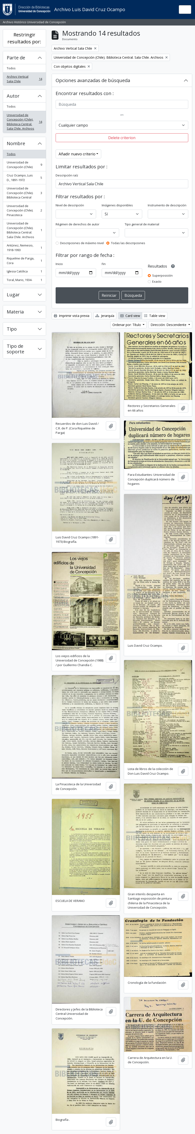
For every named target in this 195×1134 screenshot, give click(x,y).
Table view (154, 315)
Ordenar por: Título (127, 325)
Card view (130, 315)
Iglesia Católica (24, 272)
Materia (15, 312)
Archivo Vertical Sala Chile (24, 78)
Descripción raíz (67, 175)
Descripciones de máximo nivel (82, 243)
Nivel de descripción (70, 205)
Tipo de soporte (15, 349)
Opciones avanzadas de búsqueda (93, 80)
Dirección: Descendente (169, 325)
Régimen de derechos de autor (77, 224)
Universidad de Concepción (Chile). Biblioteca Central (24, 192)
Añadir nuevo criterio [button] (77, 154)
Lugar (13, 294)
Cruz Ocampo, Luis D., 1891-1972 (24, 177)
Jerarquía (104, 315)
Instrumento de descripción (167, 205)
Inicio (59, 264)
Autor (13, 96)
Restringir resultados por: (24, 38)
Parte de (16, 57)
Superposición (162, 275)
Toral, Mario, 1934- (24, 281)
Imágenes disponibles (117, 205)
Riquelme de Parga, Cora (24, 260)
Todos (11, 68)
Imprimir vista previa (71, 315)
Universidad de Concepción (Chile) (24, 164)
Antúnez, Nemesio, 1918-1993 (24, 247)
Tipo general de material (142, 224)
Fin (104, 264)
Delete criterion (121, 137)
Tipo (12, 329)
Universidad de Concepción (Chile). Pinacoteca (24, 210)
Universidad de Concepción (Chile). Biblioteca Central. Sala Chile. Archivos (24, 122)
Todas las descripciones (128, 243)
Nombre (16, 143)
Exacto (156, 281)
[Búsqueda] (122, 104)
